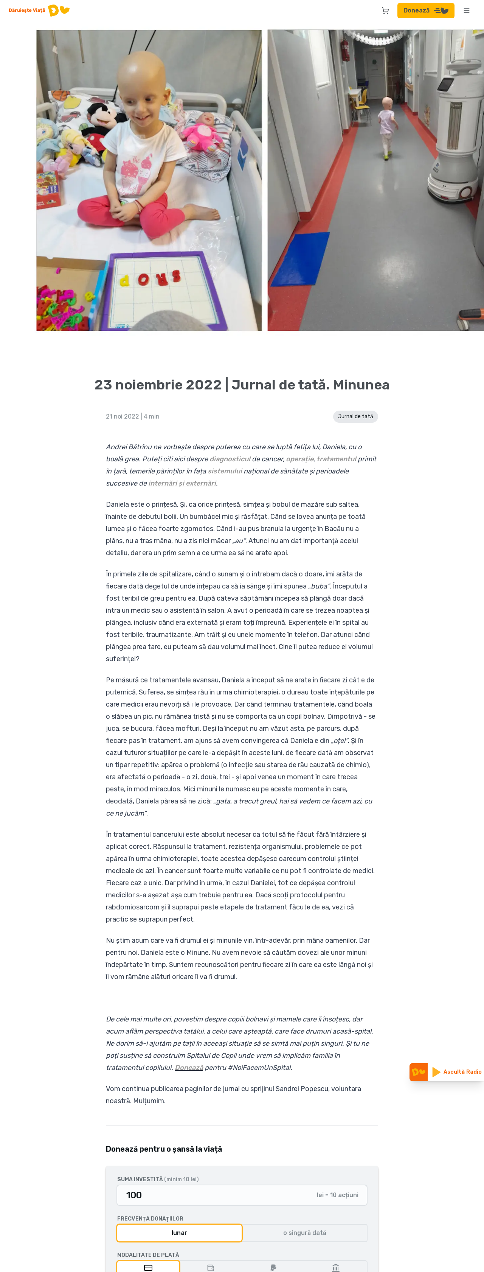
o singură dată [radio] (304, 1232)
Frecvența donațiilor (150, 1219)
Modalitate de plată (148, 1255)
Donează (425, 10)
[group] (242, 1233)
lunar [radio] (179, 1232)
